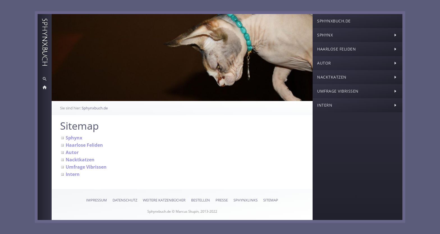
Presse (222, 200)
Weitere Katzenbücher (164, 200)
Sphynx (74, 138)
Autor (72, 152)
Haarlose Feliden (84, 145)
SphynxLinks (245, 200)
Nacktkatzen (80, 160)
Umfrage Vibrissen (86, 167)
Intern (73, 174)
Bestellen (200, 200)
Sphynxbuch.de (95, 108)
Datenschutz (125, 200)
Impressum (96, 200)
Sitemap (270, 200)
